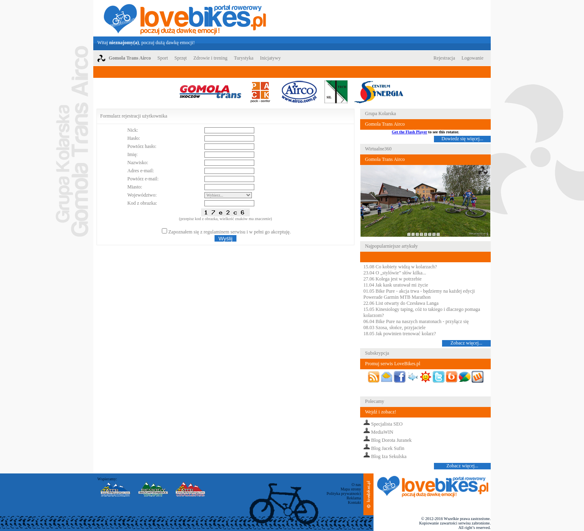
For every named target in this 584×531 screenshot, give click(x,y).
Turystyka (243, 58)
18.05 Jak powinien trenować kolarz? (399, 333)
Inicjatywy (270, 58)
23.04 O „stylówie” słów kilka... (394, 273)
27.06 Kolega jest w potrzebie (392, 279)
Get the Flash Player (409, 132)
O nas (356, 484)
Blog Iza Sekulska (388, 456)
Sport (162, 58)
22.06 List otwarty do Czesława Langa (400, 303)
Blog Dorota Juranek (391, 440)
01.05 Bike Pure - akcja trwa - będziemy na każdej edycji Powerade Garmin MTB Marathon (419, 294)
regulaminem (216, 232)
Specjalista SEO (387, 424)
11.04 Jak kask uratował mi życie (395, 285)
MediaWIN (382, 432)
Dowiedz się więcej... (462, 138)
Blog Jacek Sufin (387, 448)
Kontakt (354, 502)
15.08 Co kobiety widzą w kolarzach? (400, 267)
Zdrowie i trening (210, 58)
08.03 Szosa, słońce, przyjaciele (394, 327)
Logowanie (472, 58)
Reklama (353, 498)
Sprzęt (180, 58)
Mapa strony (351, 489)
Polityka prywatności (343, 493)
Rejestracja (444, 58)
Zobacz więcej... (467, 343)
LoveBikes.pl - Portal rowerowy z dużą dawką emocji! (185, 18)
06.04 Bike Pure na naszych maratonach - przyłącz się (416, 321)
